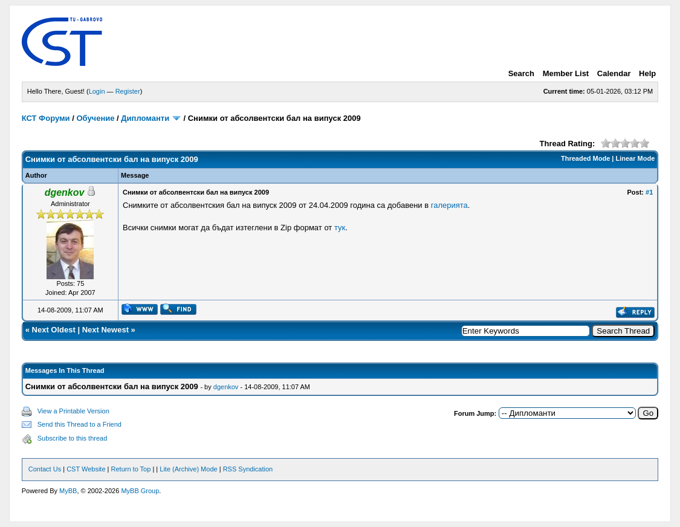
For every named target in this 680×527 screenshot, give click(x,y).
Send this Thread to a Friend (79, 424)
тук (339, 227)
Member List (566, 73)
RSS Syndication (248, 469)
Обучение (95, 118)
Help (647, 73)
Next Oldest (54, 329)
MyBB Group (140, 490)
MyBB (68, 490)
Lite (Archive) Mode (188, 469)
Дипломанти (145, 118)
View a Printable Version (73, 411)
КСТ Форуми (46, 118)
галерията (449, 205)
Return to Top (131, 469)
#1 (649, 192)
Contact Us (44, 469)
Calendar (614, 73)
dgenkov (226, 386)
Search (521, 73)
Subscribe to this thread (72, 438)
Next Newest (105, 329)
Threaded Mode (585, 158)
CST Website (85, 469)
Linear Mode (635, 158)
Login (97, 91)
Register (127, 91)
